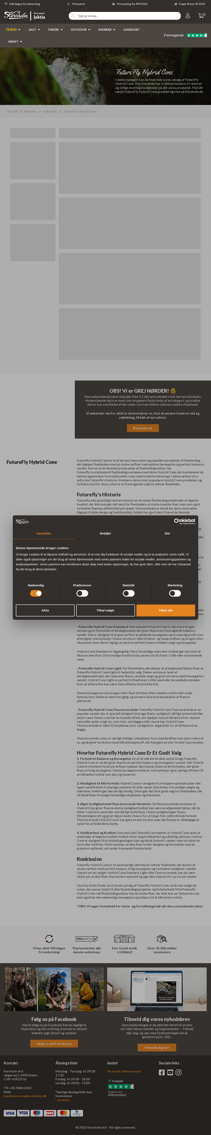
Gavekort (131, 29)
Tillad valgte (105, 610)
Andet (13, 41)
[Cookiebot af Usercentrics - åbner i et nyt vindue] (177, 521)
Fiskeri (53, 29)
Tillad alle (166, 610)
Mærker (104, 29)
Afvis (45, 610)
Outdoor (79, 29)
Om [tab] (167, 533)
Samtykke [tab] (43, 533)
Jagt (32, 29)
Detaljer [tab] (105, 533)
